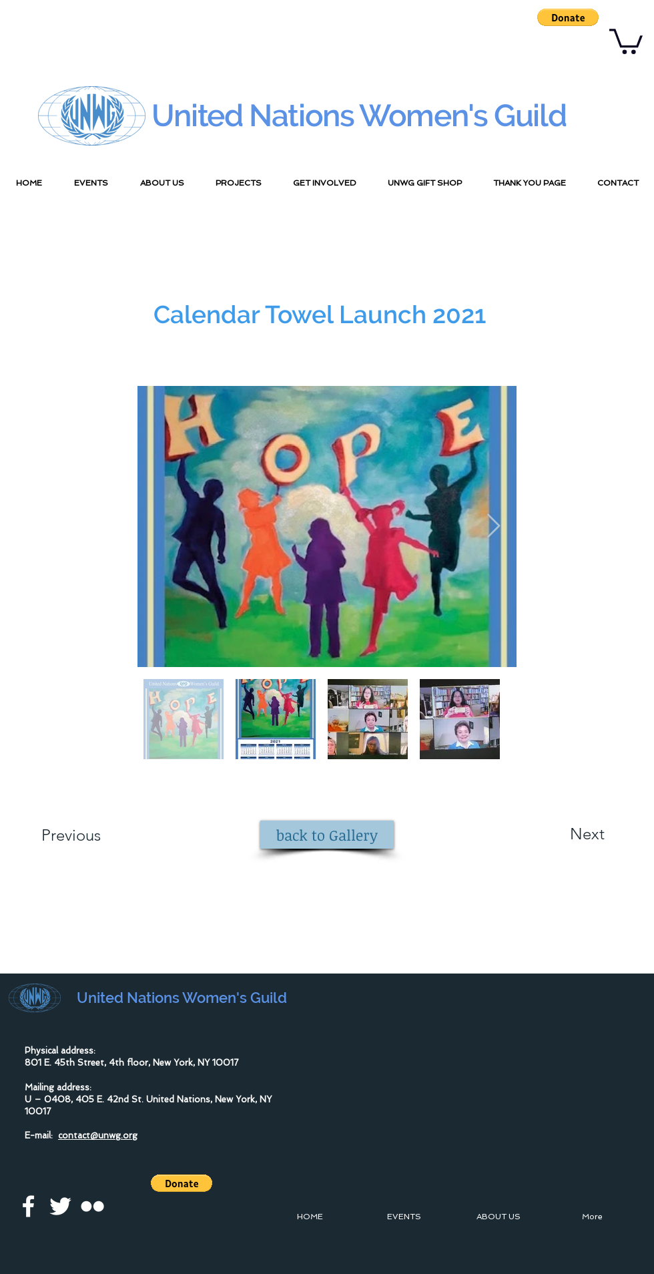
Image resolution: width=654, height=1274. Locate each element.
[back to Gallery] (327, 835)
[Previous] (89, 835)
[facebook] (28, 1206)
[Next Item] (493, 526)
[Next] (561, 834)
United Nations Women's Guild (358, 115)
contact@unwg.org (97, 1135)
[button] (568, 17)
